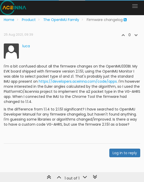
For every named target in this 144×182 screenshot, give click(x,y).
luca (26, 46)
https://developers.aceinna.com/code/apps (78, 81)
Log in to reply (125, 152)
